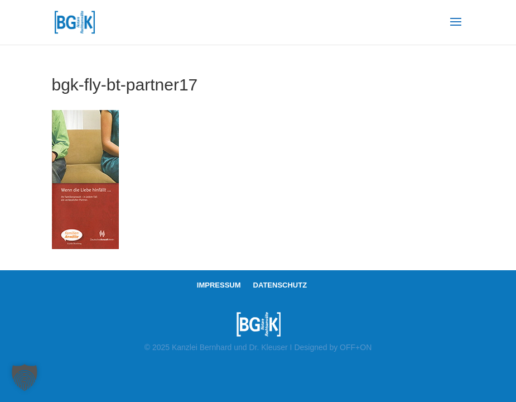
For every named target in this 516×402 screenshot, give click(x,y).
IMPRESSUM (219, 285)
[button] (24, 377)
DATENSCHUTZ (280, 285)
